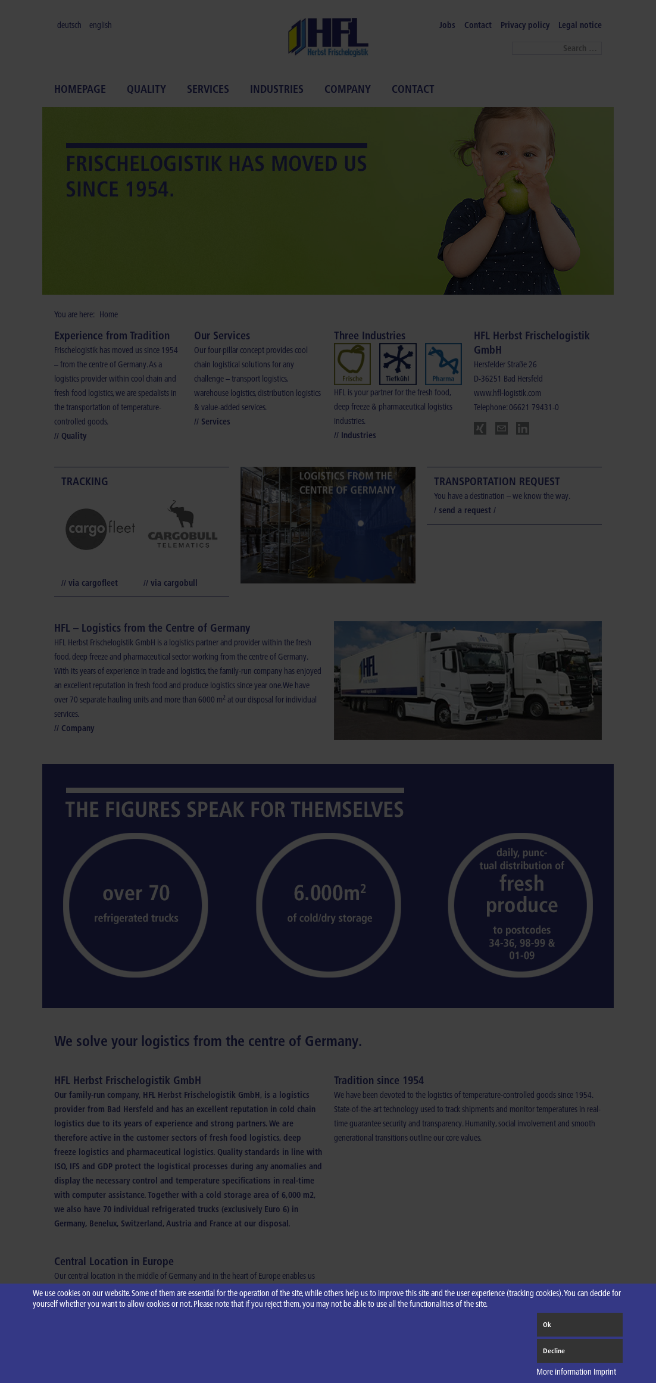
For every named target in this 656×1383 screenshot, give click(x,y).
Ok (547, 1324)
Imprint (604, 1371)
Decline (554, 1350)
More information (564, 1371)
